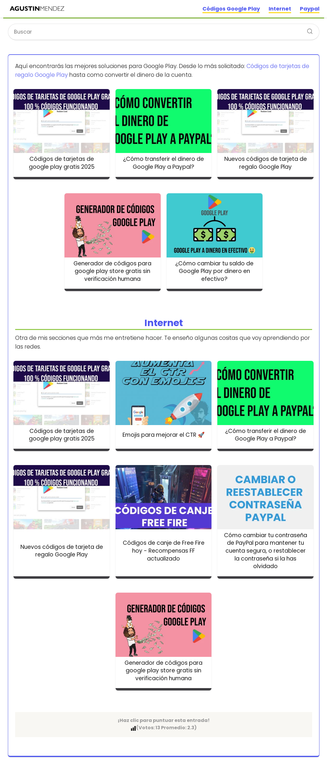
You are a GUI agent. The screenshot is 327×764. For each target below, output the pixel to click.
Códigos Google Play (231, 8)
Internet (280, 8)
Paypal (309, 8)
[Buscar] (308, 29)
